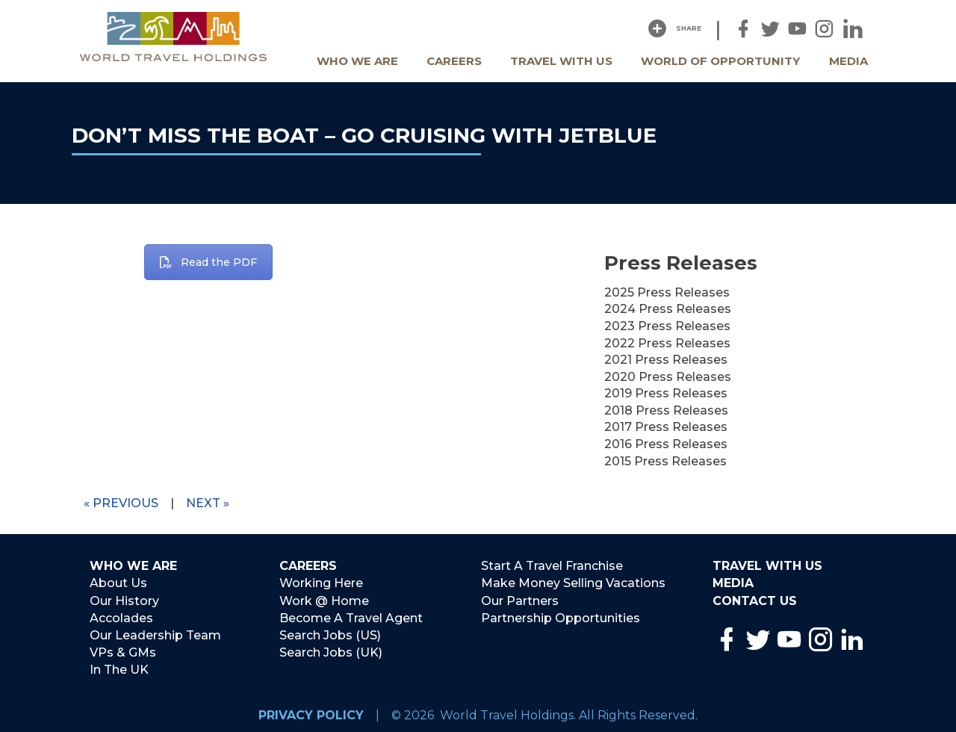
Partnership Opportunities (560, 617)
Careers (454, 61)
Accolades (121, 617)
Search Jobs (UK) (330, 651)
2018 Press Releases (666, 410)
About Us (118, 583)
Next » (207, 503)
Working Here (321, 583)
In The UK (119, 667)
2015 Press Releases (665, 461)
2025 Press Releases (667, 292)
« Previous (121, 503)
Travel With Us (561, 61)
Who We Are (357, 61)
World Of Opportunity (720, 61)
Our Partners (520, 600)
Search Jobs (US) (330, 634)
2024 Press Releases (667, 309)
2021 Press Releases (665, 360)
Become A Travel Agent (351, 617)
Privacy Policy (311, 712)
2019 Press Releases (665, 393)
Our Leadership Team (155, 634)
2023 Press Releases (667, 326)
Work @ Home (324, 600)
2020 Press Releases (667, 377)
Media (848, 61)
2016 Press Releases (665, 444)
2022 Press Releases (667, 343)
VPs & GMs (123, 651)
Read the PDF (208, 262)
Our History (124, 600)
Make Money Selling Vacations (573, 583)
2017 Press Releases (665, 427)
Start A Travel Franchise (552, 566)
